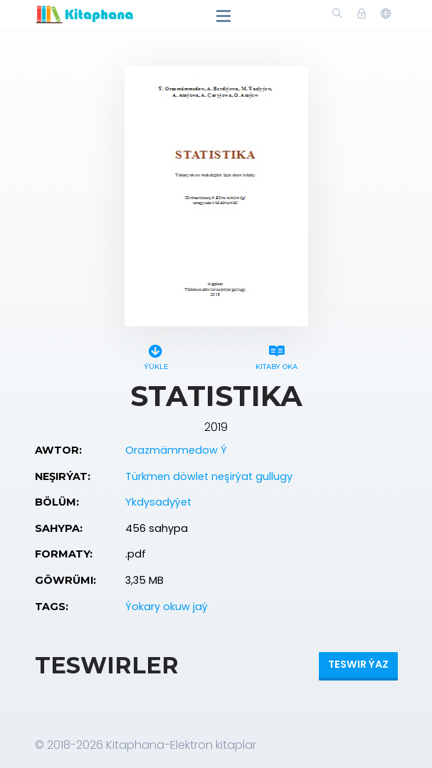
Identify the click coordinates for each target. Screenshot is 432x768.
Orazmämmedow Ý (176, 450)
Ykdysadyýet (158, 502)
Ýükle (156, 355)
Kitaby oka (277, 355)
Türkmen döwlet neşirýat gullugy (209, 476)
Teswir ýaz (358, 664)
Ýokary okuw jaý (166, 606)
